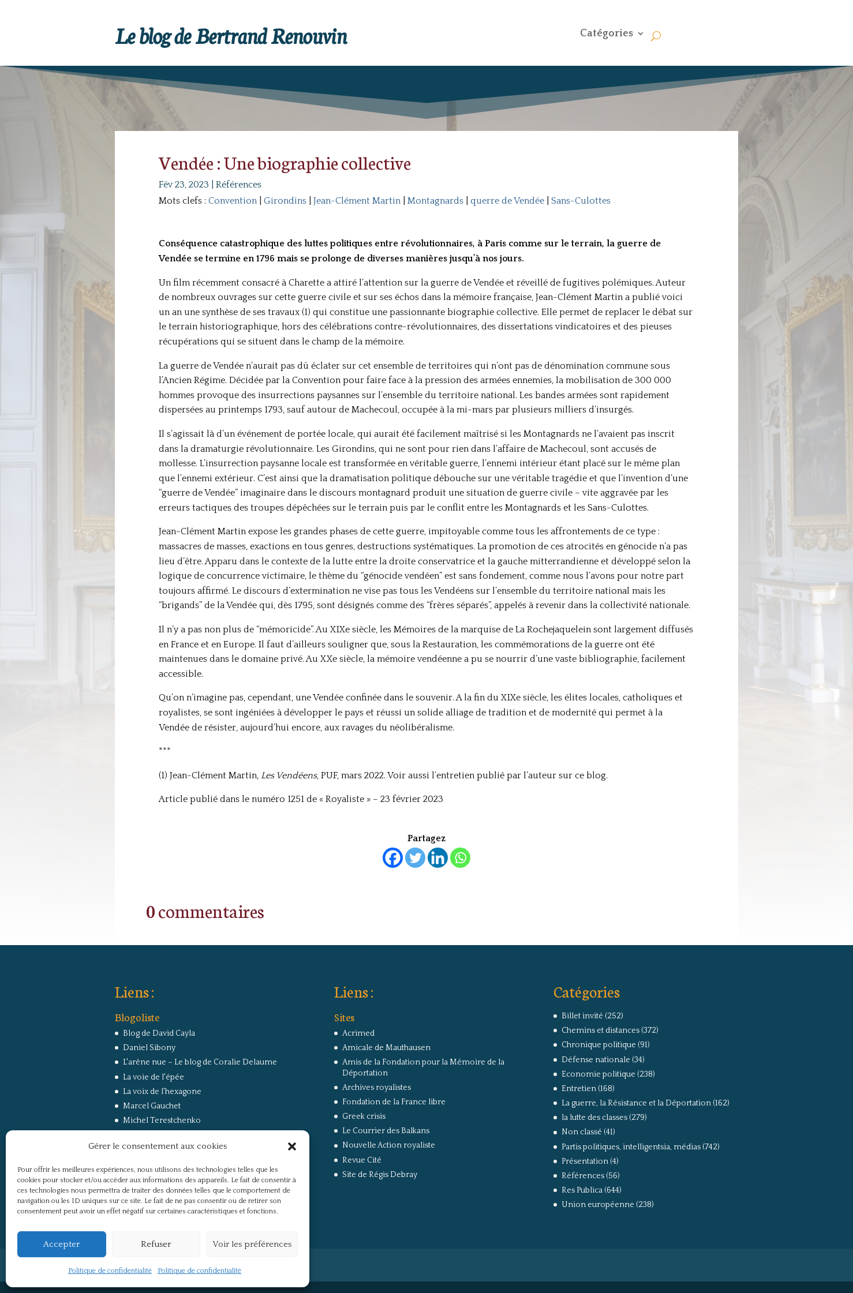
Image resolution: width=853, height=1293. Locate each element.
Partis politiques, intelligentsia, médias (631, 1147)
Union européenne (598, 1204)
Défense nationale (596, 1060)
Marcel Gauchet (152, 1106)
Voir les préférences (251, 1244)
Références (238, 184)
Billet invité (582, 1016)
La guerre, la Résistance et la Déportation (636, 1103)
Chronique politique (599, 1045)
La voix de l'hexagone (162, 1091)
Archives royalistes (376, 1087)
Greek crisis (364, 1116)
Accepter (61, 1244)
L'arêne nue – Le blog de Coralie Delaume (200, 1062)
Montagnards (435, 201)
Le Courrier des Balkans (385, 1130)
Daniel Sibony (149, 1047)
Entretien (579, 1088)
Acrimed (358, 1033)
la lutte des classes (594, 1117)
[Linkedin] (438, 858)
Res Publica (582, 1190)
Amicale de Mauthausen (386, 1047)
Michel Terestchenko (162, 1120)
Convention (232, 201)
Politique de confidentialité (110, 1271)
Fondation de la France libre (394, 1102)
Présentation (585, 1161)
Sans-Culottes (581, 201)
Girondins (285, 201)
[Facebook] (393, 858)
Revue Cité (361, 1160)
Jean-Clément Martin (357, 201)
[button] (292, 1146)
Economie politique (598, 1074)
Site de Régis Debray (379, 1174)
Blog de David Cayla (159, 1033)
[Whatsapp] (460, 858)
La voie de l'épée (153, 1077)
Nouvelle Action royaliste (388, 1145)
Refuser (156, 1244)
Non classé (582, 1132)
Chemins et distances (600, 1030)
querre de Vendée (507, 201)
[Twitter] (415, 858)
